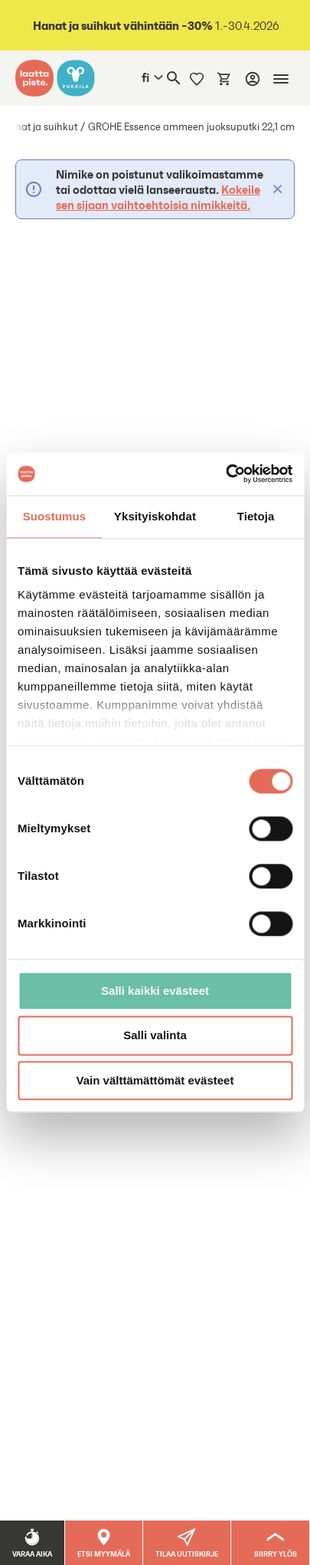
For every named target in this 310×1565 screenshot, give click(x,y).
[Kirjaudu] (252, 79)
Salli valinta (155, 1035)
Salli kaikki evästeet (155, 990)
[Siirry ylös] (276, 1543)
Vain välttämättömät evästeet (155, 1080)
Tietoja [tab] (256, 516)
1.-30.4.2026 (155, 25)
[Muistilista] (196, 78)
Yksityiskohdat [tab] (155, 516)
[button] (187, 1543)
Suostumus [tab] (54, 516)
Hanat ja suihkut (39, 126)
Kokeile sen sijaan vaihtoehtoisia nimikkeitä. (158, 197)
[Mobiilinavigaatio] (281, 79)
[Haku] (174, 78)
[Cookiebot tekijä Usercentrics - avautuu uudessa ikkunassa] (225, 474)
